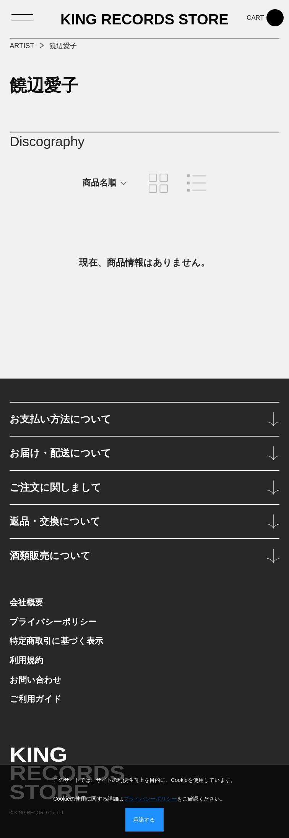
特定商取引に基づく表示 (56, 641)
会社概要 (26, 602)
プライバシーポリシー (53, 622)
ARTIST (22, 46)
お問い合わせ (36, 680)
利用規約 (26, 660)
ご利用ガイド (36, 699)
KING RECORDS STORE (144, 20)
